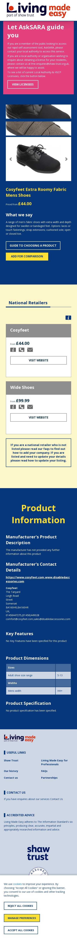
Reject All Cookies (20, 906)
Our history (11, 771)
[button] (11, 159)
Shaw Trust (11, 760)
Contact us (11, 777)
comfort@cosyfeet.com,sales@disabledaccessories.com (38, 619)
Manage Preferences (22, 918)
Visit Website (38, 360)
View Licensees (23, 84)
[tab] (28, 300)
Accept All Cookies (21, 930)
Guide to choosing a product (33, 246)
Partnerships (49, 777)
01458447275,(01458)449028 (22, 615)
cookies (17, 884)
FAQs (44, 771)
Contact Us (56, 799)
